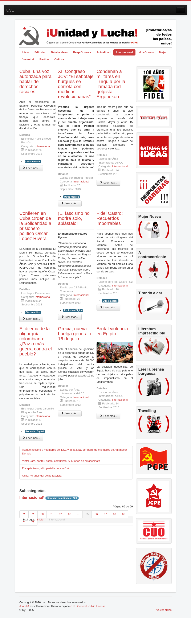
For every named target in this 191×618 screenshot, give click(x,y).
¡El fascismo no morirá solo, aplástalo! (74, 218)
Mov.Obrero (146, 52)
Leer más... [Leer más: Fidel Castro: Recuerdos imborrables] (108, 307)
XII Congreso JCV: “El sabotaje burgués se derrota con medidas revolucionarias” (76, 84)
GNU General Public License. (88, 606)
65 (87, 514)
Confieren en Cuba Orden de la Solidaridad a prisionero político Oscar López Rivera (35, 226)
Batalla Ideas (59, 52)
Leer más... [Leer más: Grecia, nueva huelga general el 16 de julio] (70, 413)
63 (69, 514)
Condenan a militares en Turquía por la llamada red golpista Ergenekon (111, 84)
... (78, 514)
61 (51, 514)
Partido (44, 59)
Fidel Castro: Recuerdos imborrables (110, 218)
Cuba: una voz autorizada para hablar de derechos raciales (35, 81)
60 (42, 514)
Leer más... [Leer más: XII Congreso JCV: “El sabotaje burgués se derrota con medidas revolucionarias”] (70, 203)
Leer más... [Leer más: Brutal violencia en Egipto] (108, 415)
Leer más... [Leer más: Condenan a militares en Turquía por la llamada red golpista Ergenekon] (108, 182)
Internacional (124, 52)
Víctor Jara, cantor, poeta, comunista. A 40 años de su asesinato (61, 460)
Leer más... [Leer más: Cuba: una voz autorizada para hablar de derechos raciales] (31, 168)
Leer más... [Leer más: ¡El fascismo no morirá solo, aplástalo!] (70, 316)
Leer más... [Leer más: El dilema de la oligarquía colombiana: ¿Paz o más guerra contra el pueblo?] (31, 438)
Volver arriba (164, 609)
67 (105, 514)
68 (114, 514)
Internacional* (31, 497)
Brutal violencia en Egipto (112, 331)
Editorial (39, 52)
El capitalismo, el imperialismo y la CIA (45, 468)
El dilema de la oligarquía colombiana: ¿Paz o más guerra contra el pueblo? (35, 341)
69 (123, 514)
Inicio (25, 52)
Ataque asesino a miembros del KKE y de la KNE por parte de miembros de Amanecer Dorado (74, 451)
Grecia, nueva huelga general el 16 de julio (76, 333)
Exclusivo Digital (73, 310)
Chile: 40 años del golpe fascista (41, 475)
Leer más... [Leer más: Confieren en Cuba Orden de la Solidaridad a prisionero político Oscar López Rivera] (31, 318)
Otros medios (32, 161)
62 (60, 514)
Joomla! (24, 606)
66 (96, 514)
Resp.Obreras (82, 52)
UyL (10, 10)
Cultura (59, 59)
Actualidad (103, 52)
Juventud (28, 59)
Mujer (162, 52)
